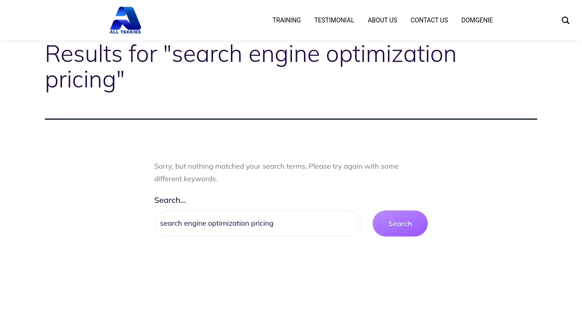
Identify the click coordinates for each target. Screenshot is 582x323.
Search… (170, 200)
